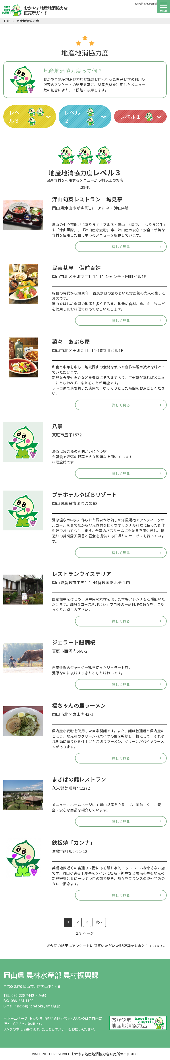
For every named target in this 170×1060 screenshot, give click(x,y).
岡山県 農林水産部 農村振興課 (51, 975)
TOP (7, 21)
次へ (99, 922)
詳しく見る (121, 246)
